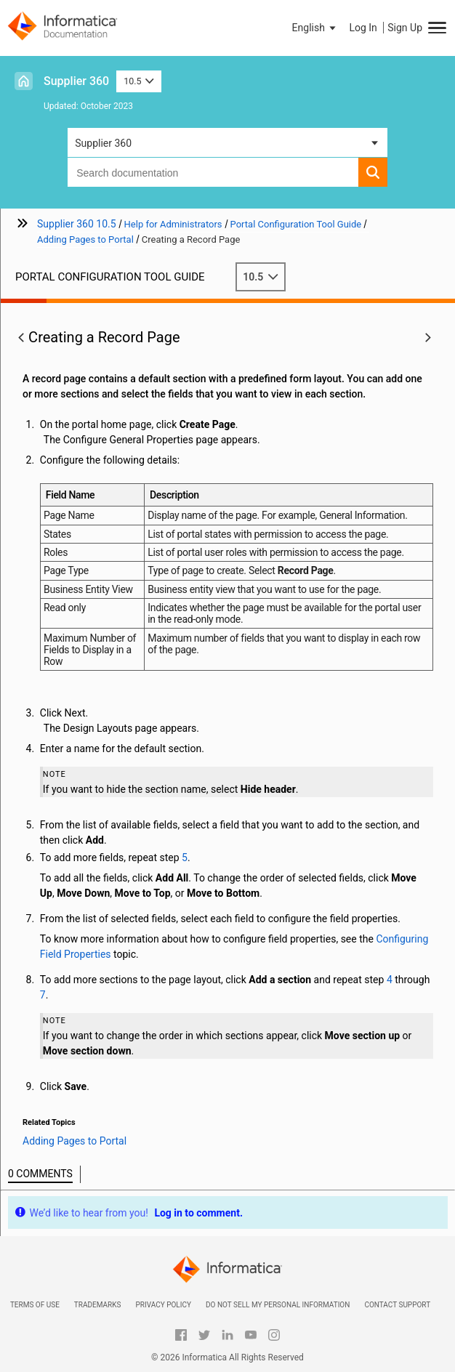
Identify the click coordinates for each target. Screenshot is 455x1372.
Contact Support (397, 1305)
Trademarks (97, 1305)
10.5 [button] (139, 81)
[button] (315, 28)
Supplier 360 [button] (103, 143)
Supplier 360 (76, 81)
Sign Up (404, 27)
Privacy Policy (162, 1305)
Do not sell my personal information (278, 1305)
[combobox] (213, 172)
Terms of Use (35, 1305)
